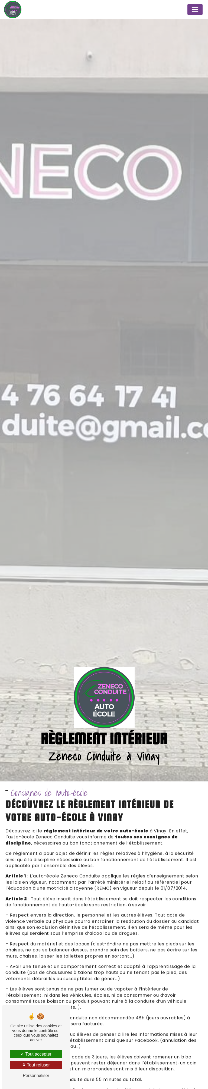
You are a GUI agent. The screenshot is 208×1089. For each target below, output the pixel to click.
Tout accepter (36, 1054)
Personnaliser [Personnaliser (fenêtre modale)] (36, 1075)
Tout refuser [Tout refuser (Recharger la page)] (36, 1065)
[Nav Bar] (195, 9)
